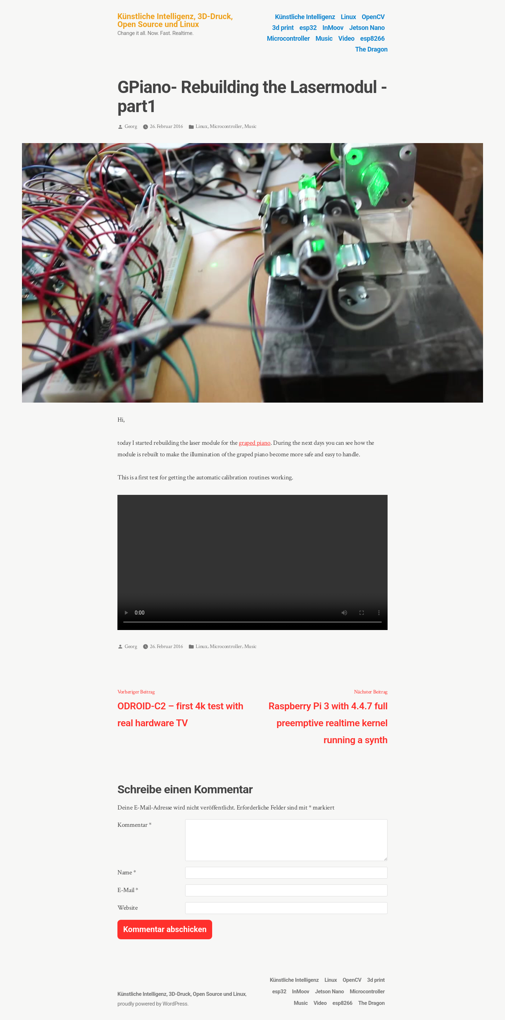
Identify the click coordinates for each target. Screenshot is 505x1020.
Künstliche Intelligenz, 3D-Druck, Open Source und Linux (175, 20)
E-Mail (127, 890)
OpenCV (373, 17)
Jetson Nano (367, 27)
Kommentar (134, 825)
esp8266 (372, 38)
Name (126, 872)
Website (127, 908)
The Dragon (371, 49)
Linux (348, 17)
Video (346, 38)
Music (324, 38)
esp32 (308, 27)
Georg (131, 126)
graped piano (255, 443)
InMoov (332, 27)
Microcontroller (288, 38)
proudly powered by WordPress (152, 1004)
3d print (283, 27)
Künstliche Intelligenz (305, 17)
